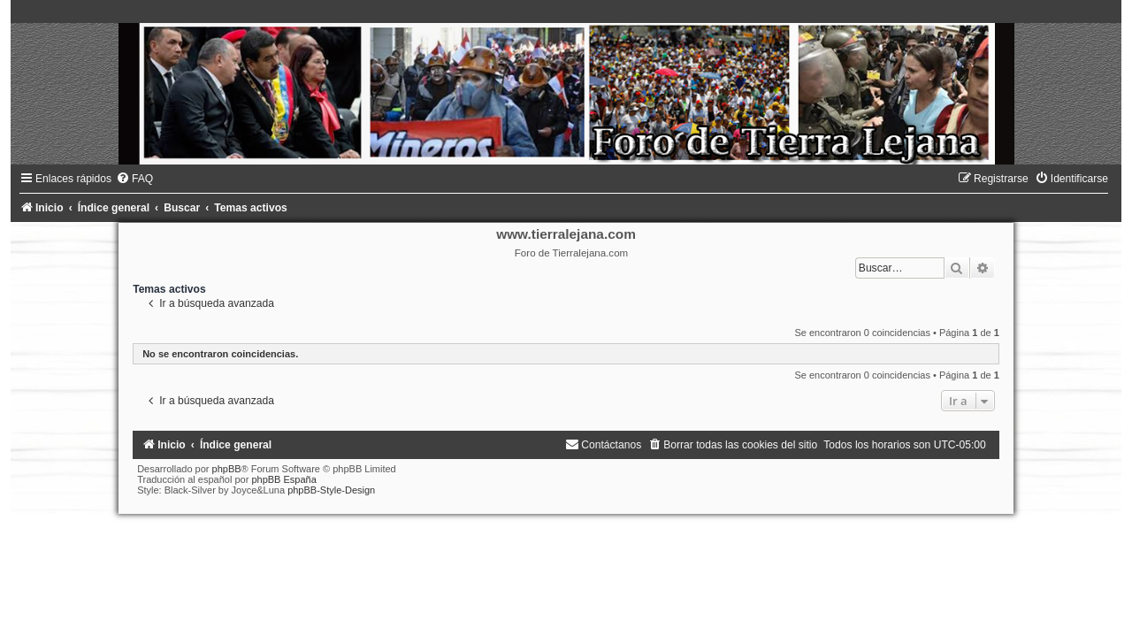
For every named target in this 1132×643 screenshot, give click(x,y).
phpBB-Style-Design (331, 490)
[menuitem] (134, 178)
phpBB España (283, 479)
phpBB (226, 468)
